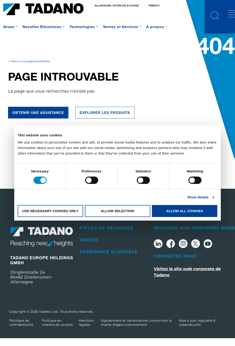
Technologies (82, 26)
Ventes (89, 247)
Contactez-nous (175, 263)
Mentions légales (86, 330)
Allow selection (117, 211)
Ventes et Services (120, 26)
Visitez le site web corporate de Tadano (187, 279)
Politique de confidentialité (21, 330)
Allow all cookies (184, 211)
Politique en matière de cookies (57, 330)
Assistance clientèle (109, 259)
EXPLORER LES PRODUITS (105, 120)
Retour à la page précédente (30, 69)
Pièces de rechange (107, 235)
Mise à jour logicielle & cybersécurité (197, 330)
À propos (155, 26)
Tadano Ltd (48, 319)
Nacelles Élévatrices (42, 26)
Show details (198, 197)
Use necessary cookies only (50, 211)
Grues (8, 26)
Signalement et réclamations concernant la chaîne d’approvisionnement (136, 330)
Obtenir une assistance (38, 120)
